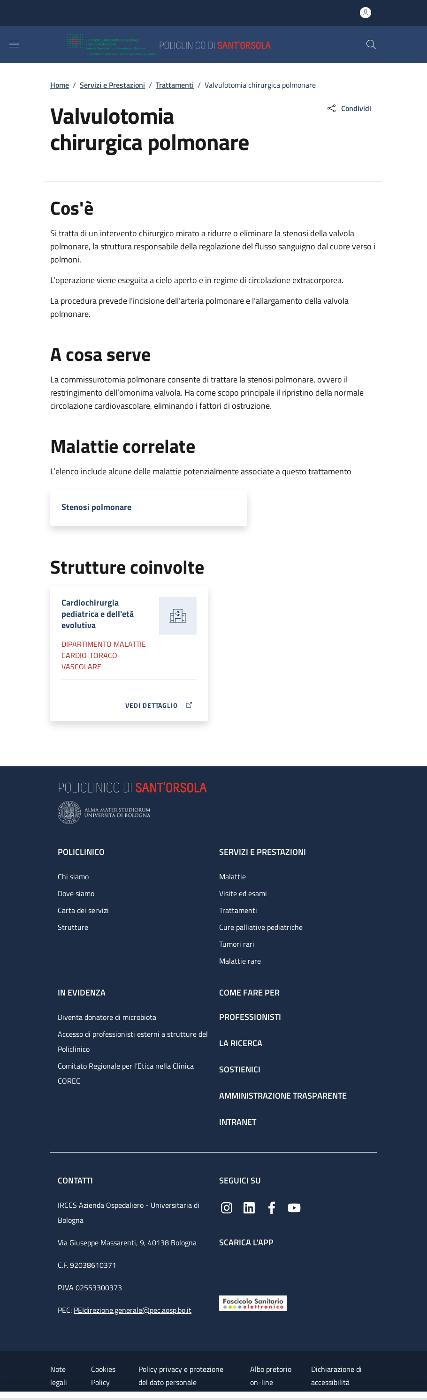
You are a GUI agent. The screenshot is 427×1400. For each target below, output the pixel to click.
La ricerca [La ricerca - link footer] (240, 1043)
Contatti (76, 1180)
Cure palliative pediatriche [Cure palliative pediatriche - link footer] (261, 927)
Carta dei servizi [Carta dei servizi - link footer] (83, 910)
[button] (371, 44)
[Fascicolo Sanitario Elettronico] (253, 1302)
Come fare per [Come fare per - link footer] (249, 992)
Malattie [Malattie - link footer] (232, 876)
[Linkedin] (249, 1207)
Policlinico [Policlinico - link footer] (81, 852)
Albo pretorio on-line (270, 1375)
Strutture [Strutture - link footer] (73, 927)
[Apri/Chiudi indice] (4, 1395)
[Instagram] (226, 1207)
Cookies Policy (103, 1375)
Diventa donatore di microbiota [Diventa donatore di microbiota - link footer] (107, 1017)
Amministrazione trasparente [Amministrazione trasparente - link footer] (283, 1095)
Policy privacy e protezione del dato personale (180, 1375)
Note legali (58, 1375)
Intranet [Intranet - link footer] (237, 1122)
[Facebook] (271, 1207)
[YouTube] (294, 1207)
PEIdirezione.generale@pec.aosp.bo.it (132, 1310)
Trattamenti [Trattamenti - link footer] (238, 910)
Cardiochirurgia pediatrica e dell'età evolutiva (97, 613)
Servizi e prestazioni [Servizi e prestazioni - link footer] (262, 852)
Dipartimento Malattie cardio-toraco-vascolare (103, 655)
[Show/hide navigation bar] (14, 44)
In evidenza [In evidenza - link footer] (82, 992)
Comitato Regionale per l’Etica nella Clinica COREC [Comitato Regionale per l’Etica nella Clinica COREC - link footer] (126, 1073)
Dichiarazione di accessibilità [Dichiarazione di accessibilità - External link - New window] (336, 1375)
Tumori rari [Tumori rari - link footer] (236, 944)
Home (59, 84)
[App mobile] (226, 1269)
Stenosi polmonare (96, 507)
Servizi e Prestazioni (112, 84)
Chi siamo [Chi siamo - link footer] (73, 876)
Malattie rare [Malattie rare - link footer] (240, 960)
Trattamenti (175, 84)
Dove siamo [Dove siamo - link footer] (76, 893)
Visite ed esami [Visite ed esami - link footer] (243, 893)
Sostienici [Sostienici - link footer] (239, 1069)
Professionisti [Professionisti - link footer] (250, 1017)
